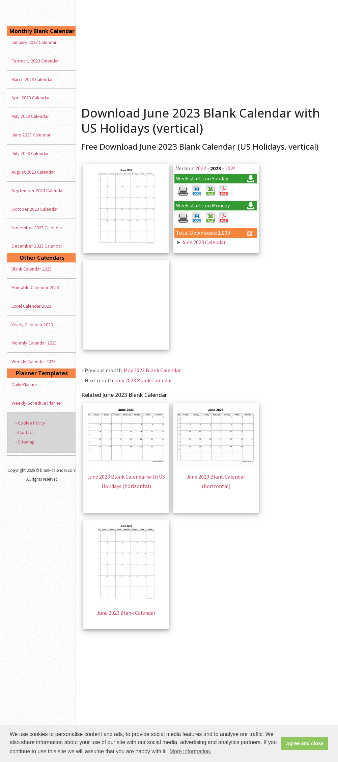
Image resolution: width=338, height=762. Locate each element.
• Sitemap (25, 442)
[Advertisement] (207, 50)
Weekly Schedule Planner (36, 403)
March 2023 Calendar (32, 79)
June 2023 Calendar (203, 242)
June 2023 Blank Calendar (126, 613)
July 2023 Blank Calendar (143, 380)
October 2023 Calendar (34, 209)
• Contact (24, 432)
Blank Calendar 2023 (31, 269)
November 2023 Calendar (36, 227)
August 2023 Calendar (33, 172)
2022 (200, 168)
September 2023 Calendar (37, 190)
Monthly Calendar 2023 (34, 343)
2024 (230, 168)
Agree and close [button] (304, 743)
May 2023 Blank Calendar (152, 370)
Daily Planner (24, 384)
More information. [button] (190, 751)
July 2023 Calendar (30, 153)
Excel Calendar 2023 (31, 306)
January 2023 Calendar (34, 42)
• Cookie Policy (30, 423)
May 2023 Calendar (30, 116)
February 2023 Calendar (35, 61)
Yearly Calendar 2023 (32, 324)
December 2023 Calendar (36, 246)
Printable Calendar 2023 (35, 287)
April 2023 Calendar (30, 97)
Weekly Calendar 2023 (33, 361)
